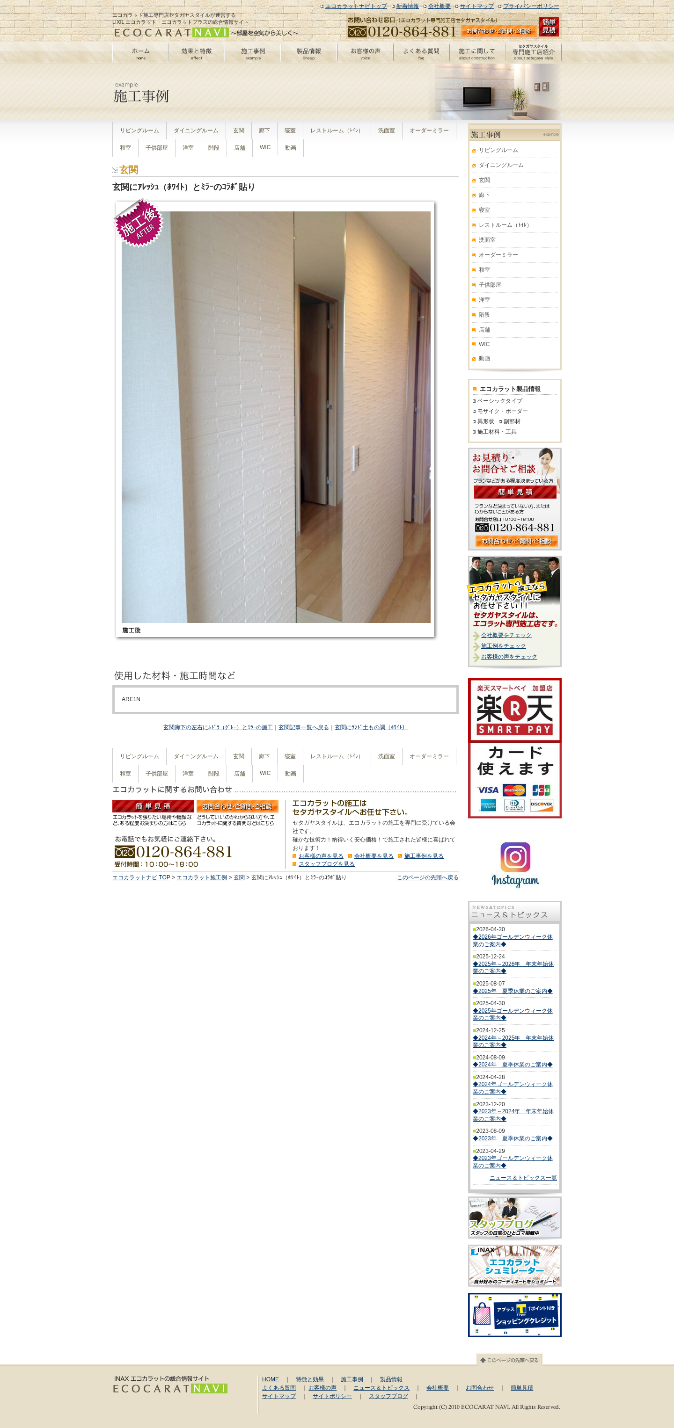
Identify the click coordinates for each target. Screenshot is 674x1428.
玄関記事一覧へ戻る (303, 727)
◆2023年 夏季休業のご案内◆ (513, 1138)
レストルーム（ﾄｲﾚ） (337, 130)
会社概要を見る (374, 856)
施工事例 (352, 1379)
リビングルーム (139, 130)
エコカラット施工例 (201, 877)
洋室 (188, 148)
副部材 (512, 421)
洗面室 (386, 130)
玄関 (238, 130)
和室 (125, 148)
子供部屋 (157, 148)
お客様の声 (322, 1388)
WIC (265, 147)
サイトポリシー (332, 1396)
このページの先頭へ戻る (428, 877)
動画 (290, 148)
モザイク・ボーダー (502, 411)
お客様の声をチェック (509, 656)
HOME (270, 1379)
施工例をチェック (503, 646)
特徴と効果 (310, 1379)
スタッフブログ (388, 1396)
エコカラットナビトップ (356, 6)
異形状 (485, 421)
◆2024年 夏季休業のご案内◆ (513, 1064)
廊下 (264, 130)
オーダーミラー (429, 130)
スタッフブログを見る (327, 864)
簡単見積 (522, 1388)
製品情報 (391, 1379)
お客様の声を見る (321, 856)
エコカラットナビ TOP (141, 877)
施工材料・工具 (497, 431)
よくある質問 (279, 1388)
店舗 (239, 148)
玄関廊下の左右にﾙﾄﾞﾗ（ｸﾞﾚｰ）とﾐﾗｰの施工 (218, 727)
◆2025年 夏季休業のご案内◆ (513, 991)
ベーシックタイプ (499, 401)
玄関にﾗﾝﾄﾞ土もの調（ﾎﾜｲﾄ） (371, 727)
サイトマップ (477, 6)
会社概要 (439, 6)
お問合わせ (480, 1388)
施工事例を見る (424, 856)
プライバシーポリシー (531, 6)
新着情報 (407, 6)
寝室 (290, 130)
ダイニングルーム (196, 130)
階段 (214, 148)
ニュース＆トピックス (381, 1388)
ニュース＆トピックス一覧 (523, 1177)
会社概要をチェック (506, 635)
